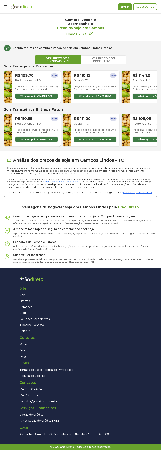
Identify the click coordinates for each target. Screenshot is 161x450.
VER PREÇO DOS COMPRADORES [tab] (57, 60)
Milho (23, 344)
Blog (23, 313)
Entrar (125, 6)
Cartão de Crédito (31, 414)
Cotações (26, 307)
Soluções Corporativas (35, 319)
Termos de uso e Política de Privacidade (46, 369)
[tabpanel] (80, 105)
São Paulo (72, 181)
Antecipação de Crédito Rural (40, 420)
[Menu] (5, 6)
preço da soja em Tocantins (137, 192)
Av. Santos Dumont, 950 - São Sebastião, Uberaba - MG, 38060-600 (64, 434)
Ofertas (25, 301)
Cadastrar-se (145, 6)
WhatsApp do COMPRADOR (36, 96)
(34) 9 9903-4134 (31, 389)
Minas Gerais (57, 181)
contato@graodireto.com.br (38, 401)
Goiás (46, 181)
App (22, 295)
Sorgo (24, 356)
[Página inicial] (22, 6)
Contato (25, 331)
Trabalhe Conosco (32, 325)
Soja (22, 350)
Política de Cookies (32, 375)
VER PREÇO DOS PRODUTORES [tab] (103, 60)
